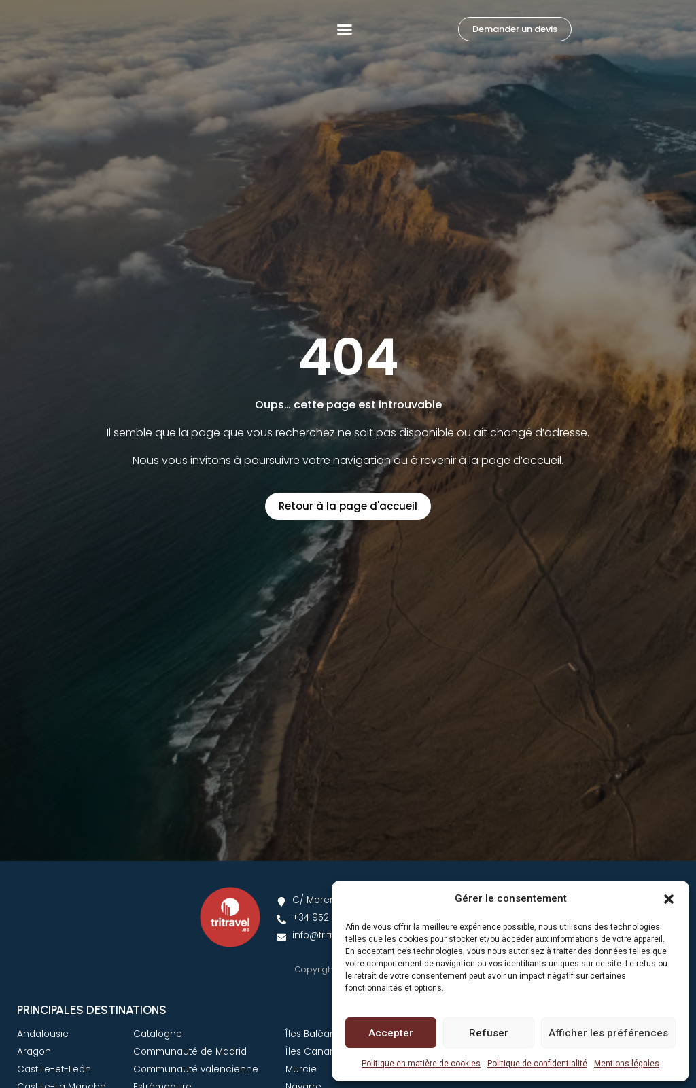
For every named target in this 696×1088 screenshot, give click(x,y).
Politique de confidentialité (537, 1063)
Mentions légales (626, 1063)
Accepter (390, 1033)
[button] (669, 891)
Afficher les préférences (608, 1033)
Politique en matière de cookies (421, 1063)
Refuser (488, 1033)
